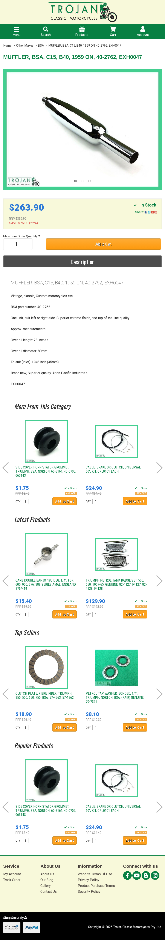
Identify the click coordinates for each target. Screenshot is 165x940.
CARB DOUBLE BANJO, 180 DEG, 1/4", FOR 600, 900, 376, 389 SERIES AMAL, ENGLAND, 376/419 (45, 584)
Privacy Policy (88, 880)
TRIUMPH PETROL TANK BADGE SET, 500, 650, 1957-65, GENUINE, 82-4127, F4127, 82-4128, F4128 (116, 584)
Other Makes (25, 45)
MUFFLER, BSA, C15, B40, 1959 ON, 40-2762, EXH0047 (85, 45)
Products (81, 32)
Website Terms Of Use (95, 874)
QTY (17, 501)
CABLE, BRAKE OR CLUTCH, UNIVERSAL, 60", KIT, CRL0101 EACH (113, 469)
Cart (113, 32)
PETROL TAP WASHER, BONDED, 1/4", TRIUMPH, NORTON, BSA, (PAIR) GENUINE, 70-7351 (115, 697)
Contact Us (48, 892)
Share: (146, 212)
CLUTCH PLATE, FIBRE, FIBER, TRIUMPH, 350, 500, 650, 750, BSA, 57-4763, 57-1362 (44, 695)
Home (7, 45)
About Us (47, 874)
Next (159, 467)
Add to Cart (103, 244)
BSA (41, 45)
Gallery (45, 886)
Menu (16, 32)
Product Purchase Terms (96, 886)
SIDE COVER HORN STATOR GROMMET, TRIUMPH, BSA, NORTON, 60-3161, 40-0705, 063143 (45, 471)
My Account (12, 874)
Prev (5, 467)
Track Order (11, 880)
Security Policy (89, 892)
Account (143, 31)
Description (82, 261)
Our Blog (46, 880)
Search (46, 32)
